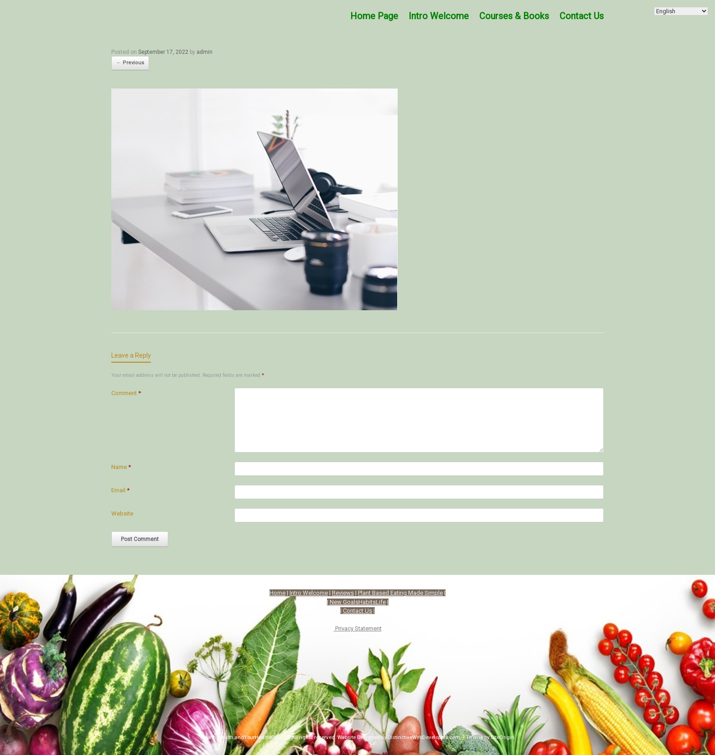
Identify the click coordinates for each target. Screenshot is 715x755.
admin (204, 52)
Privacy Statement (358, 628)
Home (277, 592)
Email (120, 490)
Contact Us (582, 15)
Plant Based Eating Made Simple (400, 592)
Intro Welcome (439, 15)
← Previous (130, 63)
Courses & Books (514, 15)
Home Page (374, 15)
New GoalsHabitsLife (358, 602)
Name (121, 466)
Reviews (343, 592)
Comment (126, 393)
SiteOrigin (502, 737)
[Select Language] (681, 11)
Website (122, 513)
